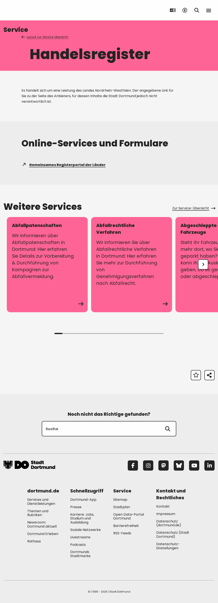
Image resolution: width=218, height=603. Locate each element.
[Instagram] (148, 465)
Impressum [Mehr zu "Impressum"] (165, 513)
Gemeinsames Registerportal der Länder (64, 164)
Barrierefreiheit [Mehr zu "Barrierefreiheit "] (126, 525)
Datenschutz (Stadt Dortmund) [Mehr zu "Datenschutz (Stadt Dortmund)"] (172, 534)
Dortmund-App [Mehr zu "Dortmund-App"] (83, 499)
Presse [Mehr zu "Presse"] (76, 507)
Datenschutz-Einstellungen (168, 546)
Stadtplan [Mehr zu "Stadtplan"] (121, 507)
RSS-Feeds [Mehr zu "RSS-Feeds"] (122, 533)
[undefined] (203, 264)
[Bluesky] (179, 465)
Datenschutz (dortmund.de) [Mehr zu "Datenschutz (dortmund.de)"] (168, 523)
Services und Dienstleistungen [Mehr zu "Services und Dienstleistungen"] (41, 501)
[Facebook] (133, 465)
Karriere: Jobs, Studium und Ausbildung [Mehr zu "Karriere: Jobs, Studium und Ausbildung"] (82, 518)
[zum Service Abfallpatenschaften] (47, 264)
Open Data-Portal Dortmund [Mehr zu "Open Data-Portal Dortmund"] (128, 516)
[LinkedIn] (209, 465)
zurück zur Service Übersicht (45, 37)
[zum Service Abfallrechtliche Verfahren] (131, 264)
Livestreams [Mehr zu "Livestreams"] (80, 537)
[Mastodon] (163, 465)
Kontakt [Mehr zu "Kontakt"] (163, 506)
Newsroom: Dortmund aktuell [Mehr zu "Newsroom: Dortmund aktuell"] (42, 524)
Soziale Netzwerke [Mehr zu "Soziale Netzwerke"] (85, 529)
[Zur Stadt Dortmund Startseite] (29, 10)
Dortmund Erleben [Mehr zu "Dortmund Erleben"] (42, 533)
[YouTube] (194, 465)
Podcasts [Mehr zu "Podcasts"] (78, 544)
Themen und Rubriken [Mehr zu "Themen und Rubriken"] (37, 513)
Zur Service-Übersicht (193, 208)
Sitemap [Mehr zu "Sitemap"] (120, 499)
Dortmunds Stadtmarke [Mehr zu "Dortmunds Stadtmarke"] (80, 553)
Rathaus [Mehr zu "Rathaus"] (34, 541)
